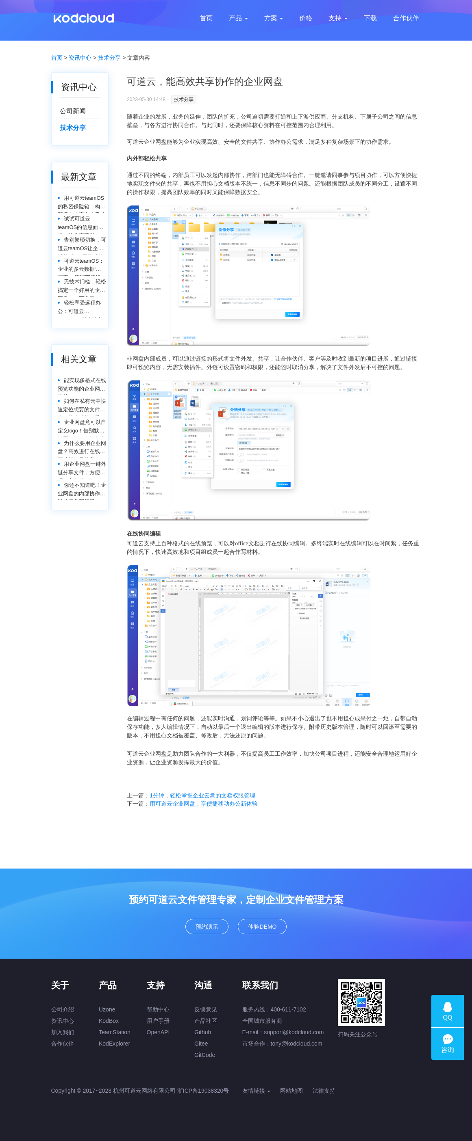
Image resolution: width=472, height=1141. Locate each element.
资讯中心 (80, 57)
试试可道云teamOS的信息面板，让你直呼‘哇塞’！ (78, 225)
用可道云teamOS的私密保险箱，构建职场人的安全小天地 (81, 204)
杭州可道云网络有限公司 (144, 1090)
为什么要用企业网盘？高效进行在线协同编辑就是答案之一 (82, 449)
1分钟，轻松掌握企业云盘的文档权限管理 (202, 795)
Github (202, 1032)
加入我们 (62, 1032)
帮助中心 (158, 1009)
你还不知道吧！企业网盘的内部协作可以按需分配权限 (82, 491)
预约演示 (207, 926)
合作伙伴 (62, 1043)
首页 (57, 57)
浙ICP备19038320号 (203, 1090)
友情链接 (256, 1090)
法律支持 (324, 1090)
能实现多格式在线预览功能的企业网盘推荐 (82, 386)
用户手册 (158, 1021)
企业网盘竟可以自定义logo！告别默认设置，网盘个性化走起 (82, 428)
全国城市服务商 (262, 1021)
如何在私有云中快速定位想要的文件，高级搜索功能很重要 (82, 407)
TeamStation (115, 1032)
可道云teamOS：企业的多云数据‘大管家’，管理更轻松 (81, 267)
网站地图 (291, 1090)
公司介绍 (62, 1009)
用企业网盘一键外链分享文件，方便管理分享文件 (82, 470)
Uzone (107, 1009)
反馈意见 (205, 1009)
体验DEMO (262, 926)
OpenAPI (158, 1032)
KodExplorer (114, 1043)
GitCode (204, 1055)
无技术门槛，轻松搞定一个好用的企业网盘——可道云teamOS (82, 288)
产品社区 (205, 1021)
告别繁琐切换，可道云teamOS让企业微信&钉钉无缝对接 (82, 246)
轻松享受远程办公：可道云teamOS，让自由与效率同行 (81, 309)
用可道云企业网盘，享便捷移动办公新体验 (204, 803)
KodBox (109, 1021)
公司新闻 (73, 111)
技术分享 (109, 57)
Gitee (201, 1043)
